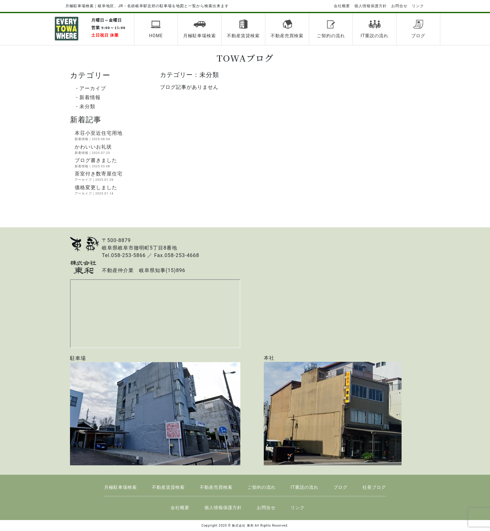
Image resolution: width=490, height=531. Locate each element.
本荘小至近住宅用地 (113, 135)
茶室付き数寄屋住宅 (113, 176)
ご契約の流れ (331, 28)
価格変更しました (113, 190)
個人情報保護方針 (370, 6)
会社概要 (342, 6)
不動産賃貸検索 (243, 28)
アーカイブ (92, 88)
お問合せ (399, 6)
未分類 (87, 106)
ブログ (418, 28)
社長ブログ (374, 487)
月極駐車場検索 (199, 28)
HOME (156, 28)
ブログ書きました (113, 163)
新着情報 (90, 97)
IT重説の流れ (374, 28)
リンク (418, 6)
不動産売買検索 (287, 28)
